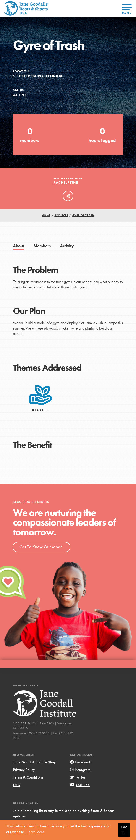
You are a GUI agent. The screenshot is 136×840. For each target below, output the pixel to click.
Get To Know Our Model (41, 547)
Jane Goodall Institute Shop (34, 762)
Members (42, 246)
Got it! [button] (124, 829)
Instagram (80, 769)
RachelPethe (65, 182)
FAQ (16, 784)
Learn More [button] (35, 832)
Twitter (77, 777)
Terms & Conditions (28, 777)
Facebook (80, 762)
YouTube (80, 784)
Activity (67, 246)
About (18, 246)
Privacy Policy (24, 769)
